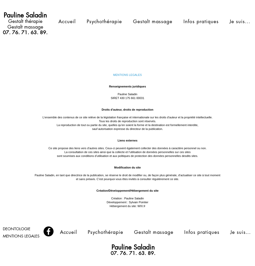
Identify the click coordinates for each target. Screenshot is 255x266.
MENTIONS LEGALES (21, 236)
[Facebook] (48, 231)
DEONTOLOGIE (16, 228)
